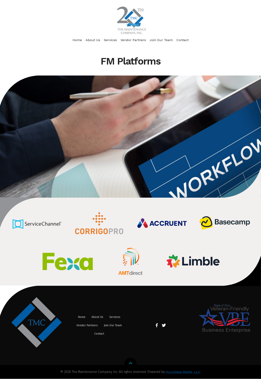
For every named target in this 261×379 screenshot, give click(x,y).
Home (77, 40)
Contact (182, 40)
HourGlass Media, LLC (182, 372)
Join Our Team (161, 40)
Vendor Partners (133, 40)
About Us (93, 40)
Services (110, 40)
